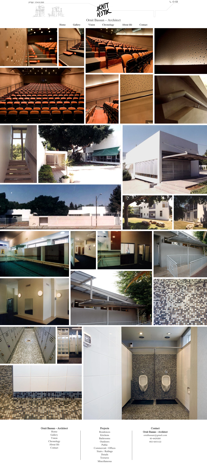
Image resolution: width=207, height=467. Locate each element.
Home (62, 25)
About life (127, 25)
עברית (31, 2)
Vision (91, 25)
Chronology (108, 25)
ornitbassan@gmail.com (155, 435)
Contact (143, 25)
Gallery (76, 25)
